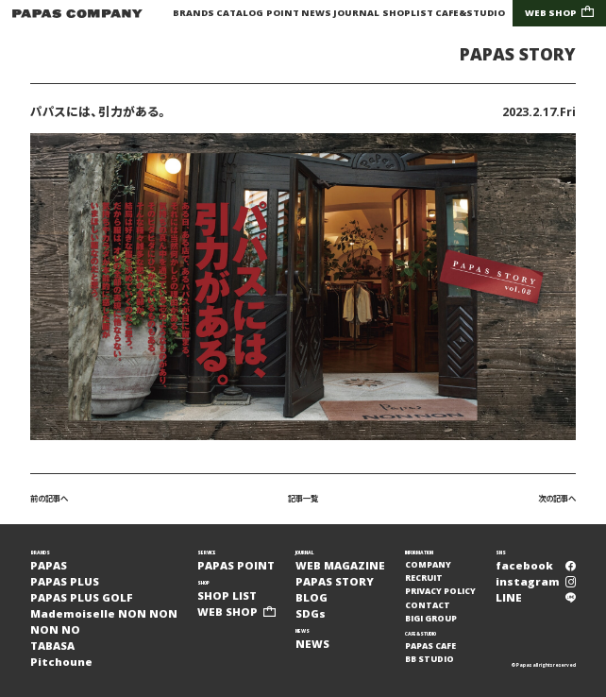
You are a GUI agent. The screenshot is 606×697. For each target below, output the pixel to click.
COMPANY (428, 564)
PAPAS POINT (236, 565)
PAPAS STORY (518, 54)
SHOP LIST (227, 595)
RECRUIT (424, 578)
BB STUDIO (429, 659)
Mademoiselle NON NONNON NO (103, 621)
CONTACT (427, 605)
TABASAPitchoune (61, 653)
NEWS (316, 13)
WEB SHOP (560, 13)
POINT (282, 13)
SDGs (310, 613)
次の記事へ (557, 498)
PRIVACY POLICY (440, 591)
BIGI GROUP (431, 618)
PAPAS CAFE (430, 646)
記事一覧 (303, 498)
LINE (536, 597)
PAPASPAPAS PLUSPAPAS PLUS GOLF (81, 581)
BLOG (311, 597)
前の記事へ (49, 498)
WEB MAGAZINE (340, 565)
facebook (536, 565)
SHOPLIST (407, 13)
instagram (536, 581)
